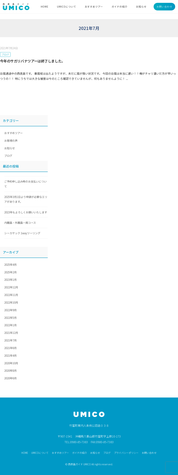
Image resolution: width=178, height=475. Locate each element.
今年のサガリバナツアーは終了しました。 (32, 61)
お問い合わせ (164, 6)
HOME (44, 6)
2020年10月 (11, 363)
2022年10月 (11, 302)
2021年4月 (10, 355)
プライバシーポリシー (126, 452)
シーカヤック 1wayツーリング (22, 233)
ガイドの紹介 (119, 6)
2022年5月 (10, 317)
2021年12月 (11, 333)
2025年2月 (10, 272)
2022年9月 (10, 310)
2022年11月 (11, 295)
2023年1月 (10, 279)
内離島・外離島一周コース (20, 222)
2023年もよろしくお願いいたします (25, 212)
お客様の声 (10, 140)
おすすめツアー (94, 6)
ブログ (5, 54)
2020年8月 (10, 370)
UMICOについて (66, 6)
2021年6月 (10, 348)
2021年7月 (10, 340)
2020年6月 (10, 378)
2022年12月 (11, 287)
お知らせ (141, 6)
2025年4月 (10, 264)
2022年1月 (10, 325)
